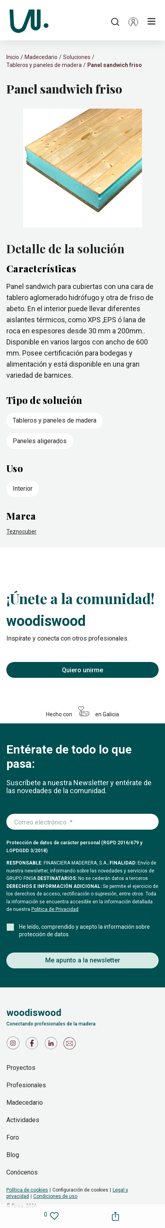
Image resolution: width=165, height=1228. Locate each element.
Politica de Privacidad (55, 909)
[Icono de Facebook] (33, 1045)
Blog (12, 1155)
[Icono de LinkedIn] (52, 1045)
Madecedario (41, 57)
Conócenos (22, 1172)
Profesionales (26, 1085)
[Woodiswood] (29, 22)
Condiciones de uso (55, 1196)
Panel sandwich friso (114, 65)
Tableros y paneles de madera (44, 65)
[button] (133, 22)
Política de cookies (27, 1190)
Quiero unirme (82, 670)
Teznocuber (21, 531)
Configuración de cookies (80, 1190)
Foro (12, 1137)
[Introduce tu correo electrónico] (82, 822)
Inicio (12, 57)
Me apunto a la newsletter (82, 960)
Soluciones (76, 57)
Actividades (22, 1120)
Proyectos (20, 1067)
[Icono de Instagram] (14, 1045)
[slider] (82, 169)
